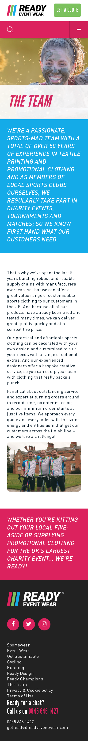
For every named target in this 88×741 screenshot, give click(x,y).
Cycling (14, 661)
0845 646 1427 (20, 721)
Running (15, 667)
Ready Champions (25, 678)
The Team (17, 684)
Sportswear (18, 644)
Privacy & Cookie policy (30, 690)
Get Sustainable (23, 656)
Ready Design (20, 673)
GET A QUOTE (67, 10)
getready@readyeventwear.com (37, 727)
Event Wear (18, 650)
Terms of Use (20, 695)
